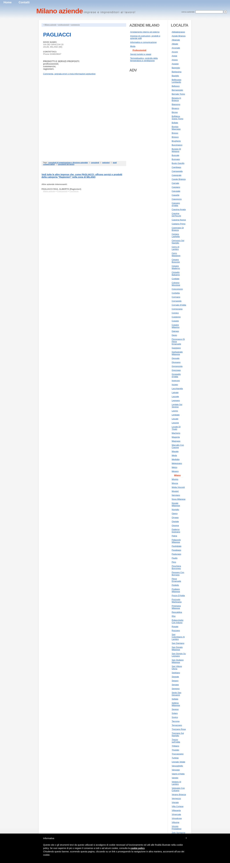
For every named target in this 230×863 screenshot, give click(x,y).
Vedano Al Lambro (176, 783)
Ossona (175, 525)
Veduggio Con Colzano (178, 789)
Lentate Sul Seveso (177, 405)
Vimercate (176, 814)
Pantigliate (176, 546)
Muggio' (175, 491)
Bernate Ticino (178, 94)
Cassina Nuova (179, 220)
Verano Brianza (179, 794)
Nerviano (176, 495)
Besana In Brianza (176, 99)
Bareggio (176, 68)
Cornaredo (176, 301)
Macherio (176, 433)
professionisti (63, 25)
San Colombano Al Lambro (178, 636)
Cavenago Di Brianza (178, 229)
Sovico (175, 717)
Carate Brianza (179, 179)
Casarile (175, 195)
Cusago (175, 321)
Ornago (175, 517)
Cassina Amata (179, 209)
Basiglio (175, 76)
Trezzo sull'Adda (176, 740)
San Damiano (178, 643)
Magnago (176, 441)
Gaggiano (176, 348)
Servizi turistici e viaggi (140, 54)
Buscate (175, 155)
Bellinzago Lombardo (176, 80)
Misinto (175, 479)
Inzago (175, 384)
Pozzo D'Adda (178, 595)
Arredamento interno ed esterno (145, 32)
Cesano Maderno (176, 267)
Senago (175, 684)
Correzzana (177, 309)
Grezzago (176, 370)
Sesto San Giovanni (176, 693)
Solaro (175, 713)
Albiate (175, 44)
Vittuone (175, 822)
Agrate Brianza (178, 36)
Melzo (174, 467)
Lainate (175, 392)
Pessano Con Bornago (178, 573)
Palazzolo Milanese (176, 541)
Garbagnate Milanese (177, 353)
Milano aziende (50, 25)
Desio (174, 335)
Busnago (176, 159)
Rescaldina (177, 612)
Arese (174, 56)
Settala (175, 699)
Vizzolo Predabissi (176, 827)
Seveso (175, 709)
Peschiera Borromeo (176, 567)
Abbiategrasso (178, 32)
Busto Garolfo (178, 163)
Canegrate (176, 175)
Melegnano (177, 463)
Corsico (175, 313)
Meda (174, 455)
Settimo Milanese (176, 704)
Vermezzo (176, 798)
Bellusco (176, 86)
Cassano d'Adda (176, 204)
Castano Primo (178, 224)
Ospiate (175, 521)
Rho (174, 616)
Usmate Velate (178, 762)
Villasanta (176, 810)
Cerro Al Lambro (175, 248)
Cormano (176, 297)
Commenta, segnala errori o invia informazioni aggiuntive (69, 74)
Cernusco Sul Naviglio (178, 241)
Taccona (175, 721)
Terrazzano (177, 725)
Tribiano (175, 746)
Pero (174, 562)
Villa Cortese (177, 806)
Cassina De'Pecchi (176, 214)
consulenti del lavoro (66, 164)
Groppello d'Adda (176, 375)
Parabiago (176, 550)
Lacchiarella (177, 388)
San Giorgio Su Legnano (179, 654)
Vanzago (176, 770)
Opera (174, 513)
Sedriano (176, 672)
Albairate (176, 40)
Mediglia (175, 459)
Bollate (175, 122)
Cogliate (175, 278)
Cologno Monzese (176, 283)
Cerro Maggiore (176, 254)
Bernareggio (177, 90)
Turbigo (175, 758)
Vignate (175, 802)
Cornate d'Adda (179, 305)
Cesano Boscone (176, 260)
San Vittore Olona (177, 667)
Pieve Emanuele (176, 580)
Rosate (175, 626)
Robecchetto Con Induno (177, 621)
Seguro (175, 680)
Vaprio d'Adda (178, 774)
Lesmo (175, 411)
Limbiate (176, 415)
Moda (132, 46)
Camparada (177, 171)
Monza (175, 483)
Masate (175, 451)
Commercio (73, 191)
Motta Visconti (178, 487)
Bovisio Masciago (176, 127)
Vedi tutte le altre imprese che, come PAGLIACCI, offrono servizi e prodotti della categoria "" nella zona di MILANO (82, 175)
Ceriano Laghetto (176, 235)
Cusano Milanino (175, 326)
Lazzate (175, 396)
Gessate (175, 358)
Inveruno (176, 380)
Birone (175, 112)
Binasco (175, 108)
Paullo (174, 558)
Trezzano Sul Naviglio (178, 734)
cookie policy (137, 848)
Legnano (176, 400)
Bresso (175, 133)
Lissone (175, 423)
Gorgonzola (177, 366)
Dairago (175, 331)
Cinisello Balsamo (176, 273)
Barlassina (176, 72)
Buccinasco (177, 145)
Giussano (176, 362)
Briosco (175, 137)
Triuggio (175, 750)
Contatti (24, 2)
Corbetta (176, 293)
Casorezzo (177, 199)
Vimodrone (177, 818)
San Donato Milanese (177, 648)
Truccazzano (178, 754)
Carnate (175, 183)
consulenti (95, 162)
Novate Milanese (176, 504)
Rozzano (176, 630)
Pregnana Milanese (176, 607)
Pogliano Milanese (176, 590)
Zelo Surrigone (178, 832)
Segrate (175, 676)
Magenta (176, 437)
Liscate (175, 419)
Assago (175, 64)
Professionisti (62, 191)
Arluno (175, 60)
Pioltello (175, 585)
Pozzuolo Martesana (176, 600)
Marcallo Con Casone (178, 446)
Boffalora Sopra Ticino (177, 117)
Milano (177, 475)
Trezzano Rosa (179, 729)
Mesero (175, 471)
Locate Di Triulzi (176, 428)
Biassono (176, 104)
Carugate (176, 191)
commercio (75, 25)
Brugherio (176, 141)
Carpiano (176, 187)
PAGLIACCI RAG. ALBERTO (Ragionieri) (61, 189)
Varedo (175, 778)
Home (8, 2)
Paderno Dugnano (176, 530)
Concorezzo (177, 289)
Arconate (176, 48)
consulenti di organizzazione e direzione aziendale (68, 162)
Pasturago (176, 554)
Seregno (176, 688)
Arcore (175, 52)
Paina (174, 536)
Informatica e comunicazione (143, 42)
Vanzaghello (177, 766)
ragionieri (106, 162)
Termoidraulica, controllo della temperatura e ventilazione (144, 59)
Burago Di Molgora (176, 150)
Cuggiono (176, 317)
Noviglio (175, 509)
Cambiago (176, 167)
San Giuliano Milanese (178, 661)
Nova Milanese (178, 499)
